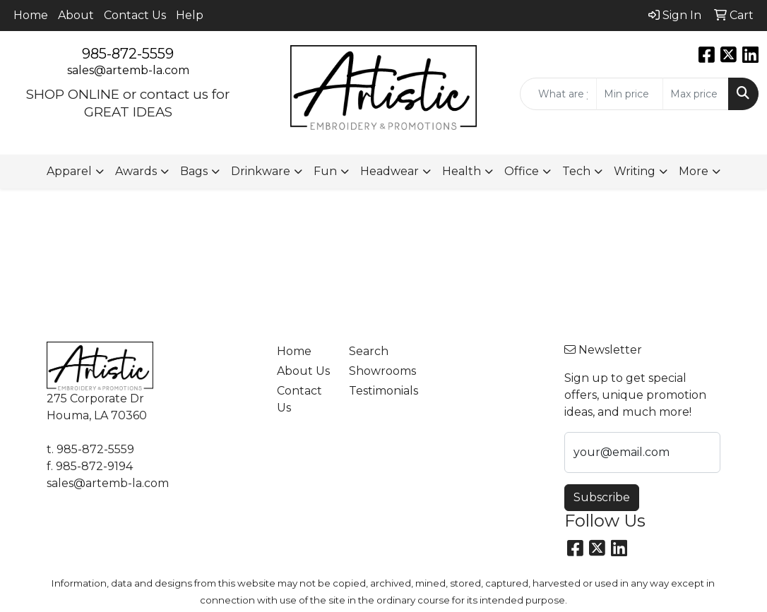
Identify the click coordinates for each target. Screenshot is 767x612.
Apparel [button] (69, 171)
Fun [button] (325, 171)
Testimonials (376, 390)
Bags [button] (194, 171)
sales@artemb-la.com (128, 70)
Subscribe (601, 497)
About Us (303, 371)
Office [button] (521, 171)
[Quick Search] (558, 94)
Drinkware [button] (260, 171)
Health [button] (461, 171)
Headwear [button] (389, 171)
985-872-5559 (128, 53)
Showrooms (376, 371)
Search (368, 351)
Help (189, 15)
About (76, 15)
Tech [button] (576, 171)
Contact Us (135, 15)
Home (30, 15)
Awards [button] (136, 171)
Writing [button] (634, 171)
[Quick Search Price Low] (629, 94)
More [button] (693, 171)
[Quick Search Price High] (695, 94)
